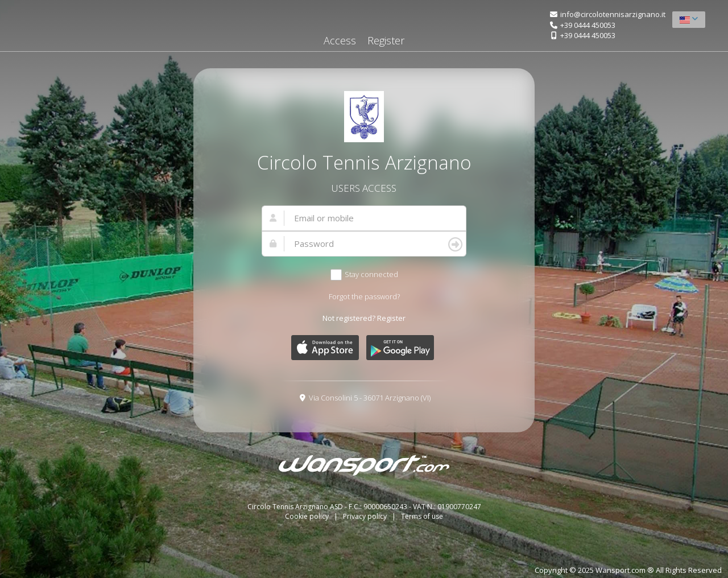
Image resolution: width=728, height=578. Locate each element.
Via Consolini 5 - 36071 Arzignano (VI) (370, 398)
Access (340, 40)
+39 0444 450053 (587, 25)
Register (385, 40)
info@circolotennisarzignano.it (612, 14)
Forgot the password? (364, 296)
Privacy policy (365, 516)
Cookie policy (307, 516)
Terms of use (422, 516)
